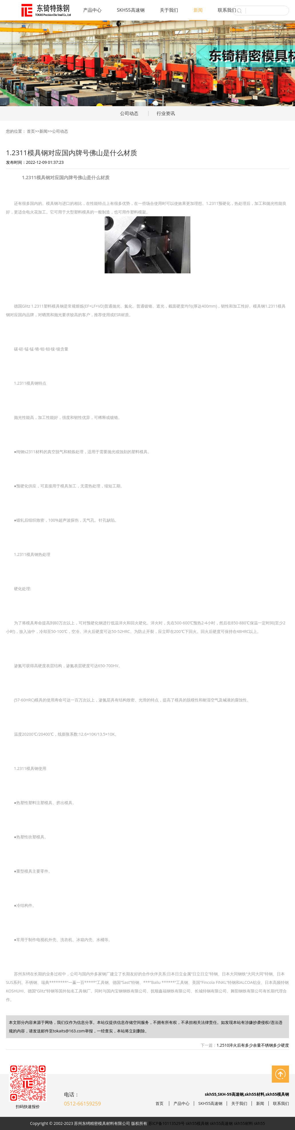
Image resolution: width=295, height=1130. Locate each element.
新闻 (198, 10)
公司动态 (129, 113)
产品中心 (92, 10)
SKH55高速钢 (131, 10)
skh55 (259, 1123)
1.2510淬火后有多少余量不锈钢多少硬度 (253, 1045)
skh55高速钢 (221, 1123)
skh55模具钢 (197, 1123)
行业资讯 (166, 113)
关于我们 (169, 10)
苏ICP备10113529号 (166, 1123)
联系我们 (227, 10)
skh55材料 (243, 1123)
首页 (31, 131)
